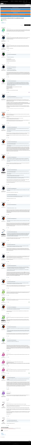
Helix (6, 20)
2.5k (3, 69)
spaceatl (3, 167)
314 (3, 364)
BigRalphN (3, 297)
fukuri (3, 352)
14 (3, 395)
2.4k (3, 129)
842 (3, 56)
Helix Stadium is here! (15, 12)
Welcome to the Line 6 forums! (15, 7)
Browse (2, 3)
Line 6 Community (4, 1)
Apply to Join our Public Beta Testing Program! (15, 9)
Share (2, 21)
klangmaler (3, 78)
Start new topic (22, 25)
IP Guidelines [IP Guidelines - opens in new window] (9, 442)
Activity (5, 3)
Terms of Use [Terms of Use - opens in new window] (3, 442)
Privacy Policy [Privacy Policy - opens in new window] (6, 442)
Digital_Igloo (3, 35)
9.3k (3, 235)
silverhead (3, 315)
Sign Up (29, 2)
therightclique (3, 112)
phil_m (3, 229)
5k (3, 159)
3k (3, 342)
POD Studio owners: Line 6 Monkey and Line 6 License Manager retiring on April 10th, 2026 (15, 14)
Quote (8, 92)
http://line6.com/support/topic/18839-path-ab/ (11, 70)
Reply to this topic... (6, 430)
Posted (9, 28)
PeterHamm (3, 43)
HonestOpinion (3, 139)
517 (3, 294)
